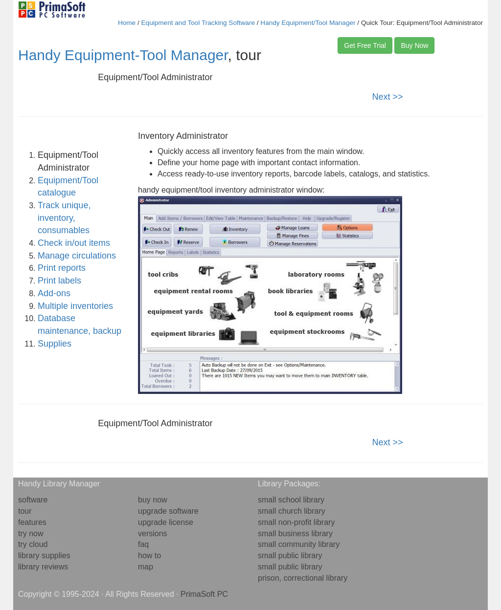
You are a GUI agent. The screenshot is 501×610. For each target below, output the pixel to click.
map (145, 567)
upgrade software (168, 511)
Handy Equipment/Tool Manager (307, 22)
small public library (290, 555)
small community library (299, 544)
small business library (295, 533)
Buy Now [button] (414, 45)
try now (31, 533)
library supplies (44, 555)
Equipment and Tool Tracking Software (198, 22)
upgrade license (165, 522)
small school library (291, 500)
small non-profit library (296, 522)
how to (149, 555)
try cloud (32, 544)
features (32, 522)
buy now (152, 500)
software (32, 500)
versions (152, 533)
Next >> (387, 97)
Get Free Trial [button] (365, 45)
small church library (291, 511)
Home (127, 22)
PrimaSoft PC (204, 594)
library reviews (43, 567)
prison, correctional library (302, 578)
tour (25, 511)
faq (143, 544)
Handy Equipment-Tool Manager (123, 55)
